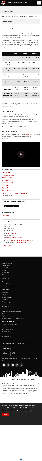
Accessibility (5, 292)
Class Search (5, 215)
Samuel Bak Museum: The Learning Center (13, 318)
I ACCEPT (5, 414)
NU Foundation (6, 331)
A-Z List (4, 281)
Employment (5, 283)
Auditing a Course (7, 177)
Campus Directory (6, 299)
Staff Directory (8, 245)
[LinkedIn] (17, 365)
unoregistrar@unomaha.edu (14, 237)
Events (3, 304)
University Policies (6, 336)
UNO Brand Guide (6, 274)
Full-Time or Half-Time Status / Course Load (14, 193)
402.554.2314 (12, 233)
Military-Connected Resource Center (11, 311)
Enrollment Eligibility (7, 183)
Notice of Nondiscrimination (9, 329)
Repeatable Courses (7, 188)
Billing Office (5, 295)
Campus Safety (6, 302)
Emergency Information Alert (9, 324)
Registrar (8, 16)
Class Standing (6, 172)
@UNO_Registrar (21, 242)
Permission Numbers (8, 175)
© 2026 (4, 360)
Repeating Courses (7, 190)
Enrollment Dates (7, 195)
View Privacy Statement (29, 410)
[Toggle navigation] (39, 3)
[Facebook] (4, 365)
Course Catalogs (6, 265)
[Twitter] (8, 365)
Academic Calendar (7, 263)
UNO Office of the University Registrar (20, 240)
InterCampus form (30, 134)
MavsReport (5, 327)
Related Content (7, 21)
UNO (3, 16)
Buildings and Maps (7, 297)
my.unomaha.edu (6, 272)
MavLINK (13, 105)
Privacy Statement (7, 334)
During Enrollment (23, 16)
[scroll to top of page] (21, 459)
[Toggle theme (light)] (29, 344)
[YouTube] (12, 365)
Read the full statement (21, 393)
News (3, 313)
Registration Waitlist (7, 180)
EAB (7, 226)
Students (14, 16)
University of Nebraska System (10, 286)
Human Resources (6, 306)
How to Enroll (5, 185)
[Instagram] (21, 365)
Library (3, 308)
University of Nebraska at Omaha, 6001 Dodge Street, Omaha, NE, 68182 (19, 358)
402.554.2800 (6, 348)
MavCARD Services (7, 267)
